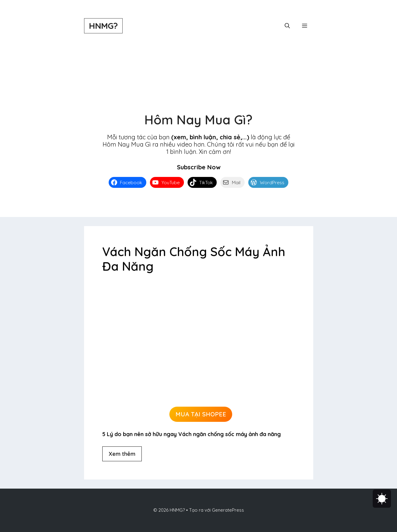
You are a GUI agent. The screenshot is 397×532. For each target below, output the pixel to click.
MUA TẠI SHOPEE (200, 414)
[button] (287, 25)
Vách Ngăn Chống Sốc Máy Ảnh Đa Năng (193, 259)
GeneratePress (228, 510)
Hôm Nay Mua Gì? (198, 120)
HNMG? (103, 25)
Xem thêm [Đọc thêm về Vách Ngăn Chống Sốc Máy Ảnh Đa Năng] (122, 453)
